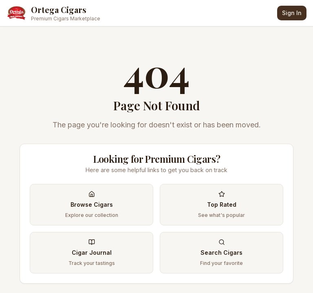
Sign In (292, 12)
